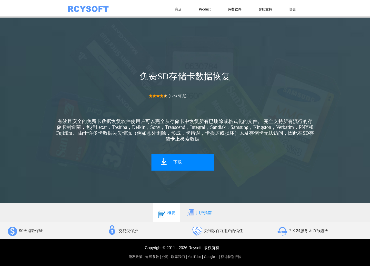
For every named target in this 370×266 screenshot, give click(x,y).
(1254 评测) (177, 96)
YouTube (194, 257)
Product (204, 9)
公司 (165, 257)
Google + (211, 257)
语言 (292, 9)
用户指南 (199, 212)
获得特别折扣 (231, 257)
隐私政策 (135, 257)
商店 (178, 9)
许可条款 (152, 257)
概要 (167, 212)
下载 (177, 162)
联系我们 (178, 257)
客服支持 (265, 9)
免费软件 (234, 9)
